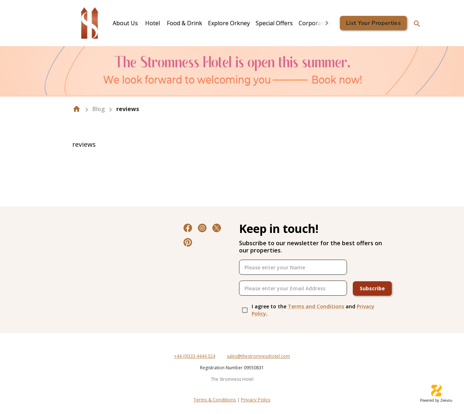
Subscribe (372, 288)
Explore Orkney (229, 23)
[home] (76, 109)
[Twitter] (216, 228)
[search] (417, 23)
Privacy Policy (255, 399)
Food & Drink (184, 23)
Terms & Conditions (215, 399)
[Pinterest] (187, 242)
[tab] (125, 23)
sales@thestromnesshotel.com (258, 356)
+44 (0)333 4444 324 (194, 356)
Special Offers (274, 23)
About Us (125, 23)
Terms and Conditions (316, 306)
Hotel (152, 23)
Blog (98, 109)
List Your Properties (373, 23)
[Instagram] (202, 228)
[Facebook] (187, 228)
